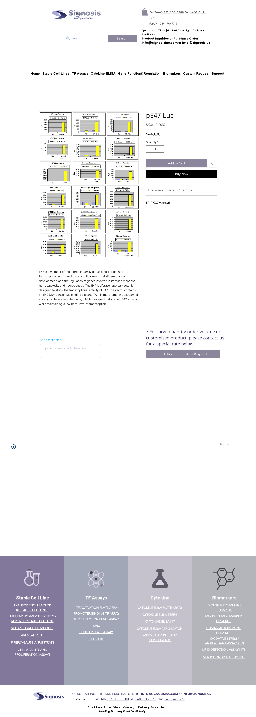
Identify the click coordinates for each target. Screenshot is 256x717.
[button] (145, 12)
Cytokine (160, 597)
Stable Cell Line (32, 597)
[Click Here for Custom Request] (183, 354)
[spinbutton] (155, 149)
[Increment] (161, 149)
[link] (155, 190)
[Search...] (87, 13)
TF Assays (96, 597)
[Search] (122, 38)
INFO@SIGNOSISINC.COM (159, 694)
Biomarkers (224, 597)
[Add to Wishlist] (213, 163)
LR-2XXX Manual (158, 203)
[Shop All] (224, 444)
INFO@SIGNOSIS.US (197, 694)
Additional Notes (50, 339)
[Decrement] (149, 149)
